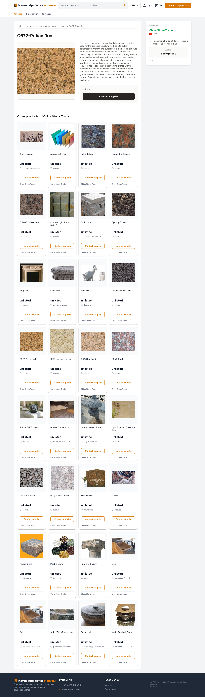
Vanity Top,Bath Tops (122, 632)
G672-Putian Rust (28, 359)
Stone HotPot (87, 632)
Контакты (47, 14)
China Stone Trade (27, 184)
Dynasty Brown (119, 222)
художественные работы (32, 168)
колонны (87, 578)
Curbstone (86, 222)
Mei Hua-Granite (27, 495)
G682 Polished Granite (60, 359)
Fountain (85, 290)
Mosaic (115, 495)
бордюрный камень (92, 236)
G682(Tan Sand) (89, 359)
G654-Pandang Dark (121, 290)
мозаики (118, 510)
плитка (56, 168)
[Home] (35, 5)
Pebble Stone (56, 564)
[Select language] (135, 5)
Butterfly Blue (87, 154)
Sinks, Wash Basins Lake (61, 632)
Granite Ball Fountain (29, 427)
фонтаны (87, 305)
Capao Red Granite (121, 154)
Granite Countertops (59, 427)
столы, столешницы (61, 441)
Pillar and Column (89, 564)
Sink (114, 564)
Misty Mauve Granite (59, 495)
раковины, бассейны (123, 578)
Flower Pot (55, 290)
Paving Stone (26, 564)
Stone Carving (26, 154)
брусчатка (26, 578)
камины (25, 305)
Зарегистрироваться (178, 5)
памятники (88, 510)
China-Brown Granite (29, 222)
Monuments (86, 495)
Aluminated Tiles (58, 154)
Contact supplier (108, 96)
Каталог (18, 14)
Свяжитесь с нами (71, 689)
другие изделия (60, 305)
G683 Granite (118, 359)
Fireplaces (24, 290)
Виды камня (31, 14)
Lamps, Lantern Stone (91, 427)
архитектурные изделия (94, 646)
